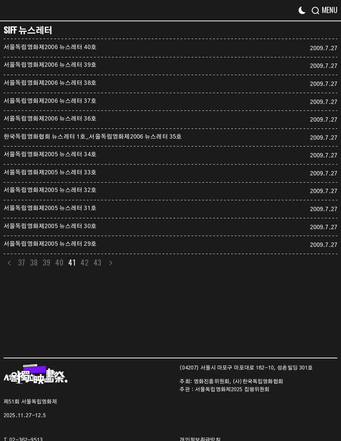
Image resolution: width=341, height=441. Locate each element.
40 (60, 262)
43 (99, 262)
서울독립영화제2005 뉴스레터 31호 (50, 208)
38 (34, 262)
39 (47, 262)
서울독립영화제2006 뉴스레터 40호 (50, 47)
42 (86, 262)
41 (72, 262)
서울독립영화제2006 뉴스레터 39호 (50, 65)
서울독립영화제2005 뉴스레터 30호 (50, 226)
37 (21, 262)
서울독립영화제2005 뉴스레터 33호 (50, 172)
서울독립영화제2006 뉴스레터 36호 (50, 119)
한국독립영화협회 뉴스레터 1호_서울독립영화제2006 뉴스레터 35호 (93, 137)
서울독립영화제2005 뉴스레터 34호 (50, 154)
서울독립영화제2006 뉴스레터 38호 (50, 83)
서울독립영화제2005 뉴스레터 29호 (50, 244)
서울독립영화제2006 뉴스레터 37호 (50, 101)
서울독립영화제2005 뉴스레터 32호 (50, 190)
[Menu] (327, 10)
